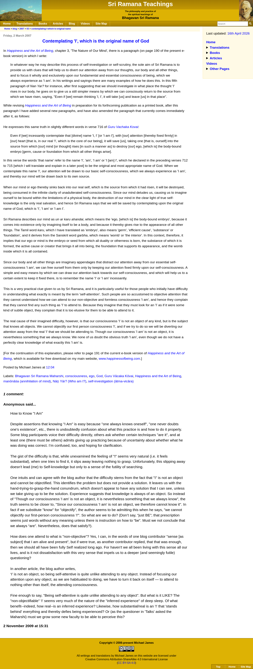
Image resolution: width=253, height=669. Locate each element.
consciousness (76, 376)
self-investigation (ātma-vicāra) (111, 381)
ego (91, 376)
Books (43, 23)
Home (7, 23)
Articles (58, 23)
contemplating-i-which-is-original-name (51, 29)
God (99, 376)
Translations (24, 23)
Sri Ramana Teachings (140, 4)
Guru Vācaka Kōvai (119, 376)
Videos (85, 23)
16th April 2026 (238, 33)
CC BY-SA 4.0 (126, 662)
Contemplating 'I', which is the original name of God (95, 41)
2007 (21, 29)
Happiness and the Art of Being (158, 376)
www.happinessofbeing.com (119, 358)
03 (27, 29)
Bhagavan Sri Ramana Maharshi (39, 376)
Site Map (101, 23)
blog (15, 29)
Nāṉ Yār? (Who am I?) (69, 381)
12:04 (50, 367)
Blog (72, 23)
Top (218, 666)
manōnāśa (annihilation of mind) (27, 381)
